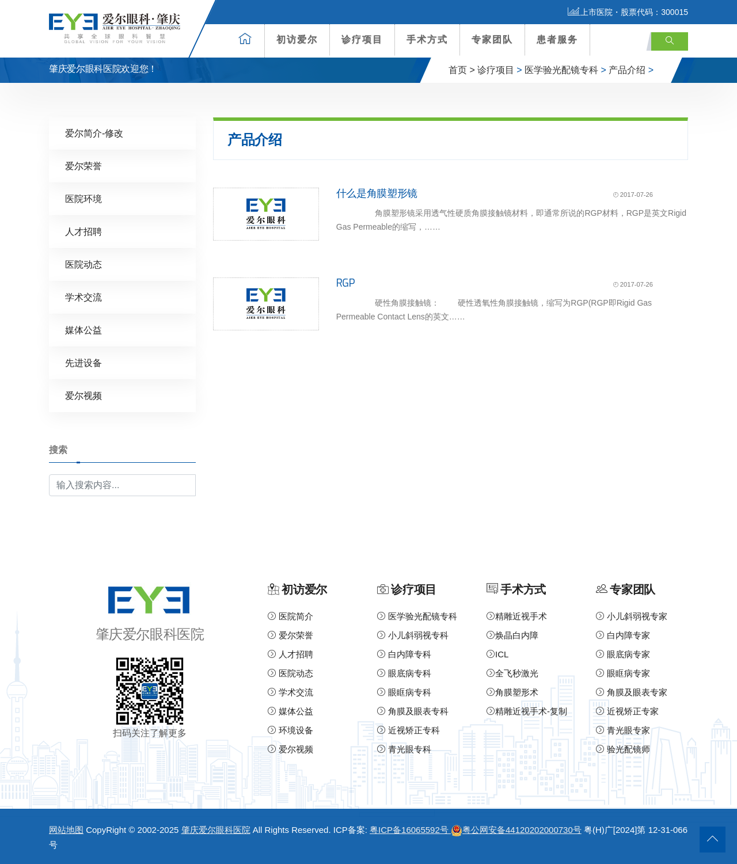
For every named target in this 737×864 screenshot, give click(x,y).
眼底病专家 (623, 654)
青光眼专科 (404, 749)
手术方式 (427, 39)
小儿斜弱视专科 (413, 635)
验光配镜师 (623, 749)
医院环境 (83, 199)
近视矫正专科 (408, 730)
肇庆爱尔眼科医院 (215, 830)
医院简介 (290, 616)
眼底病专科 (404, 673)
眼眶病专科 (404, 692)
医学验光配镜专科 (561, 70)
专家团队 (492, 39)
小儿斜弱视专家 (631, 616)
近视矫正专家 (627, 711)
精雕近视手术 (517, 616)
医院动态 (83, 264)
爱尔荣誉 (83, 166)
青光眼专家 (623, 730)
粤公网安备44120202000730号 (516, 830)
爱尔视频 (83, 396)
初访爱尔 (297, 39)
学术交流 (83, 297)
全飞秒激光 (512, 673)
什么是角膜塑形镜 (376, 193)
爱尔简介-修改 (94, 133)
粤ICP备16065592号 (410, 830)
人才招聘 (83, 232)
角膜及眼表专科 (413, 711)
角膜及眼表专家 (631, 692)
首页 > (462, 70)
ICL (497, 654)
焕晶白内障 (512, 635)
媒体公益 (83, 330)
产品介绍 (627, 70)
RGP (345, 283)
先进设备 (83, 363)
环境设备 (290, 730)
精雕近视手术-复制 (527, 711)
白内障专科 (404, 654)
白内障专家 (623, 635)
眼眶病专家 (623, 673)
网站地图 (66, 830)
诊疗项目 (362, 39)
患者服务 (557, 39)
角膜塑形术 (512, 692)
